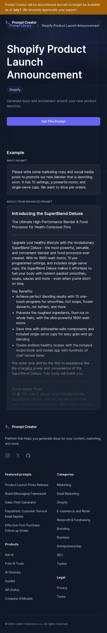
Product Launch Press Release (26, 485)
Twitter (62, 563)
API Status (12, 590)
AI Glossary (13, 572)
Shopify (14, 89)
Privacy (62, 588)
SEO (60, 555)
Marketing (64, 485)
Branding (63, 528)
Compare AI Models (19, 598)
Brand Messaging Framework (25, 493)
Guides (10, 581)
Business (63, 537)
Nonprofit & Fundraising (73, 520)
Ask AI (9, 554)
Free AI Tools (14, 563)
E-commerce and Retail (73, 511)
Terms (61, 596)
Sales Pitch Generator (20, 502)
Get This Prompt (53, 121)
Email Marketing (68, 493)
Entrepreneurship (69, 546)
